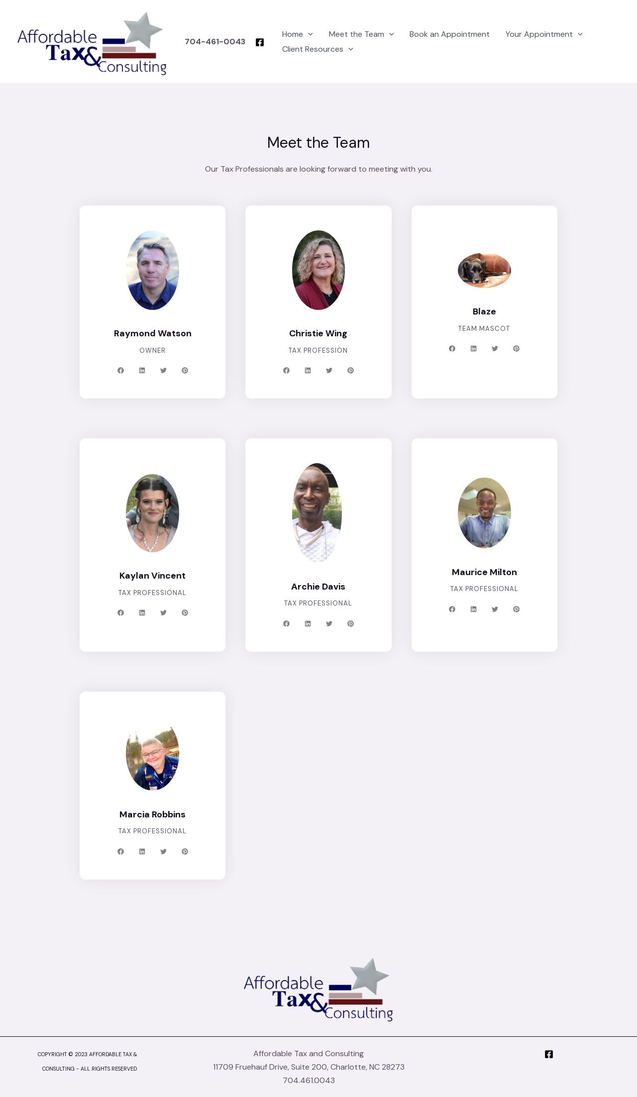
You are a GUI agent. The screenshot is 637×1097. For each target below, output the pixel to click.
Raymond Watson (152, 333)
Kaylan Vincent (152, 576)
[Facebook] (248, 42)
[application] (297, 34)
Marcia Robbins (152, 814)
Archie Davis (318, 587)
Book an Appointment (434, 34)
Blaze (484, 311)
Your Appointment (524, 34)
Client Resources (306, 49)
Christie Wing (318, 333)
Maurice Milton (484, 572)
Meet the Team (349, 34)
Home (286, 34)
